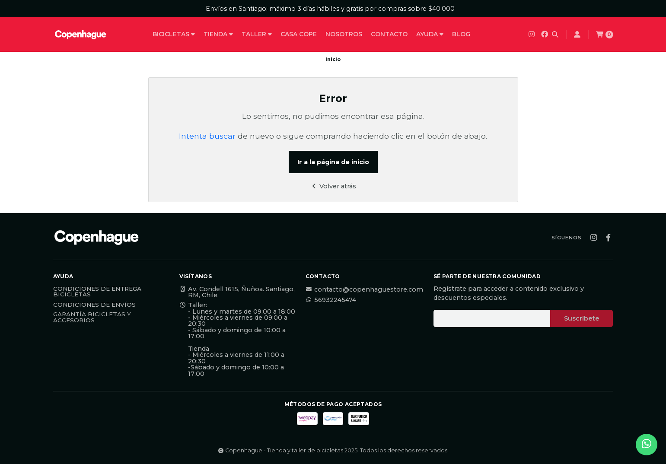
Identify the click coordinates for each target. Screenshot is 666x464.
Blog (461, 34)
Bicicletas (174, 34)
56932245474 (331, 300)
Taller (257, 34)
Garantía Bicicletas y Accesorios (92, 317)
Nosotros (343, 34)
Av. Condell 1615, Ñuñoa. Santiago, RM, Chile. (237, 292)
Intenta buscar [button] (207, 135)
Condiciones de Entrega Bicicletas (97, 292)
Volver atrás (333, 186)
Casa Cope (298, 34)
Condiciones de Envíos (94, 305)
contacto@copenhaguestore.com (364, 289)
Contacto (389, 34)
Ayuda (429, 34)
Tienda (218, 34)
